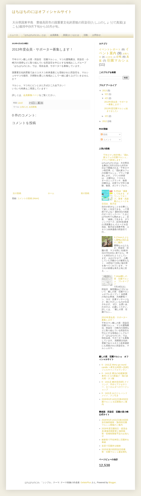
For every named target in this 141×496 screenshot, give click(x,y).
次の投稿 (17, 193)
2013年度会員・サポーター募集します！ (116, 103)
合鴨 (119, 56)
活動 (86, 35)
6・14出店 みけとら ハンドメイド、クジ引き (114, 394)
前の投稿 (85, 193)
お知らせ (24, 107)
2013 (105, 90)
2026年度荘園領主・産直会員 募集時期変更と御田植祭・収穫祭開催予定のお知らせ (115, 432)
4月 (107, 98)
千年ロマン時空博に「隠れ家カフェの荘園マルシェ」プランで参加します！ (115, 157)
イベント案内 (114, 51)
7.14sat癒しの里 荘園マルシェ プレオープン (121, 280)
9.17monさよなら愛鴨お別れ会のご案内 (121, 240)
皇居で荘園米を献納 (111, 446)
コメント (106, 139)
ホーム (51, 193)
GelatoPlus (86, 482)
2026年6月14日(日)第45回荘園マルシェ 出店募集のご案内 (115, 401)
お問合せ (96, 35)
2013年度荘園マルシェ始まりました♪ (116, 109)
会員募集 (54, 35)
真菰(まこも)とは (71, 35)
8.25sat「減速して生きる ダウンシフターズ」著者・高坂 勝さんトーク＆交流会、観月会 (116, 197)
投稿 (104, 134)
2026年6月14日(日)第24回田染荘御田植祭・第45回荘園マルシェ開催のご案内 (115, 422)
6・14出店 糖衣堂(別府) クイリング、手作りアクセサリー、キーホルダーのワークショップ (115, 386)
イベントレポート (110, 49)
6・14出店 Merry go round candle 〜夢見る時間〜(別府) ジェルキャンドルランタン (115, 367)
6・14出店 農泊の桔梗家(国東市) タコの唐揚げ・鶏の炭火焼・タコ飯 (115, 376)
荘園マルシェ (118, 60)
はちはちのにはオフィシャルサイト (42, 12)
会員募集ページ (31, 95)
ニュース (14, 35)
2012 (105, 121)
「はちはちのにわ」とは (34, 35)
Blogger (112, 482)
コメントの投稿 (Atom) (28, 198)
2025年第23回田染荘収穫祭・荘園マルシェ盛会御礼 (114, 450)
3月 (107, 116)
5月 (107, 94)
